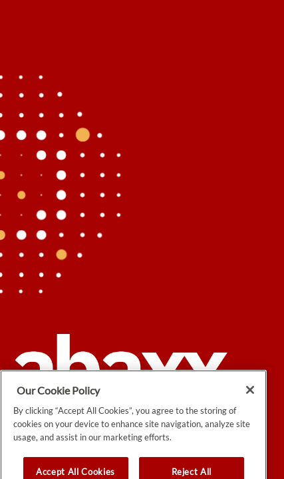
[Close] (250, 403)
